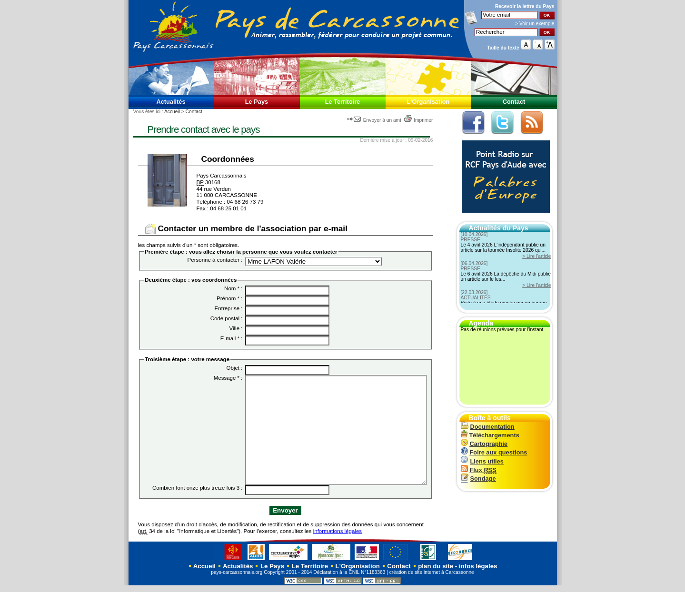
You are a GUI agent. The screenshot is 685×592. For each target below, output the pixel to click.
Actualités (170, 101)
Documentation (488, 426)
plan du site (435, 572)
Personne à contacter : (215, 260)
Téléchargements (490, 435)
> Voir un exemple (534, 23)
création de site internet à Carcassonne (431, 579)
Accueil (172, 111)
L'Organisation (428, 101)
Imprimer (418, 120)
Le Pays (256, 101)
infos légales (478, 572)
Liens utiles (482, 461)
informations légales (337, 537)
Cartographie (484, 443)
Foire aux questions (494, 452)
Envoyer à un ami (374, 120)
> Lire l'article (536, 256)
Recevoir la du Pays (525, 6)
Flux (478, 470)
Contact (514, 101)
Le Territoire (342, 101)
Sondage (478, 478)
